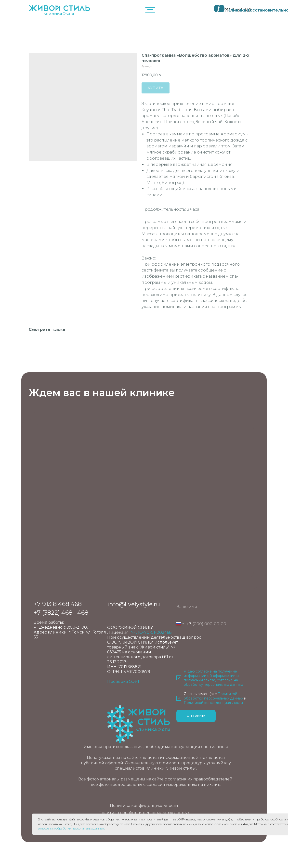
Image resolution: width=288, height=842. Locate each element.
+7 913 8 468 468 (58, 604)
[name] (215, 607)
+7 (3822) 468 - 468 (61, 612)
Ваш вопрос (188, 637)
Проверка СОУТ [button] (123, 681)
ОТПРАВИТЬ (196, 716)
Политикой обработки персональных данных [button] (213, 696)
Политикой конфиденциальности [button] (213, 702)
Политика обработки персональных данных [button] (144, 812)
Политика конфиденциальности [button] (144, 805)
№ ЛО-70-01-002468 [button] (151, 632)
